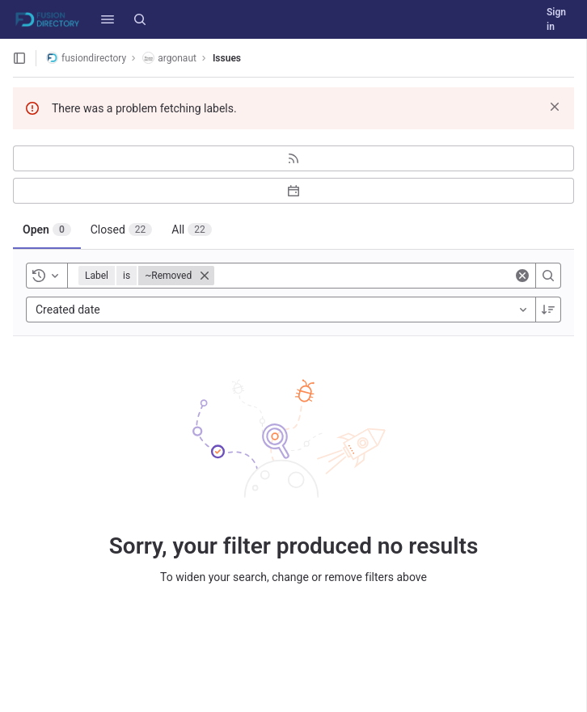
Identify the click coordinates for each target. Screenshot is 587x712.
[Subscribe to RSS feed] (293, 158)
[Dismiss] (554, 106)
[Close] (204, 275)
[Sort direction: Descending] (548, 309)
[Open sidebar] (19, 58)
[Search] (140, 19)
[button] (107, 19)
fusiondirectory (86, 58)
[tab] (47, 229)
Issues (227, 58)
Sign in (556, 19)
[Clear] (522, 275)
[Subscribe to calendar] (293, 191)
